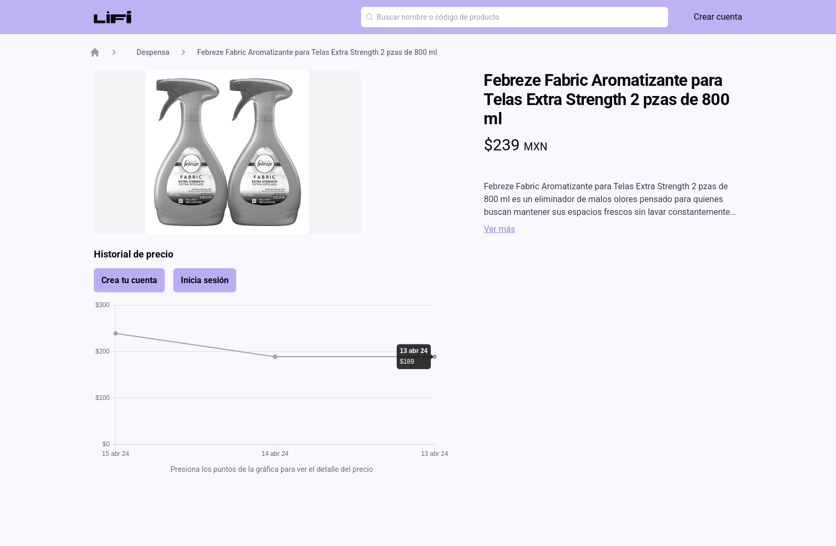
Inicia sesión (205, 280)
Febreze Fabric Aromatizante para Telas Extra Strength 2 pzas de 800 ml (317, 52)
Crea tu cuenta (129, 280)
